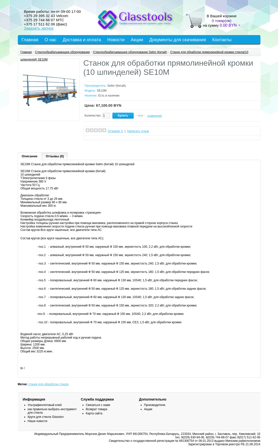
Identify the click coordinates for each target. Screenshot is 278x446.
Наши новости (37, 421)
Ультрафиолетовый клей (45, 405)
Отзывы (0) (55, 156)
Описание (30, 156)
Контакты (221, 39)
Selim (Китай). (116, 85)
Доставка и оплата (82, 39)
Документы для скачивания (177, 39)
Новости (116, 39)
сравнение (154, 116)
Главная (30, 39)
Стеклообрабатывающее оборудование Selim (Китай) (130, 52)
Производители (154, 405)
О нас (50, 39)
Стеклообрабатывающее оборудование (62, 52)
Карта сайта (94, 413)
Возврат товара (96, 409)
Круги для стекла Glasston (46, 417)
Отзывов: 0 (115, 131)
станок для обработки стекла (48, 384)
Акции (137, 39)
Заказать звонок (39, 28)
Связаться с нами (98, 405)
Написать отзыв (138, 131)
